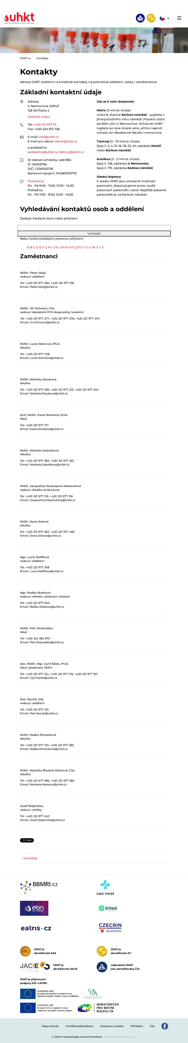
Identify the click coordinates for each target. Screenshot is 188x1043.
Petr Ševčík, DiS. (32, 699)
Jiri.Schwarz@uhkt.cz (45, 322)
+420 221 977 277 (37, 318)
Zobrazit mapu (39, 117)
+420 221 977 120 (37, 709)
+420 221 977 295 (37, 389)
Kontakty (43, 58)
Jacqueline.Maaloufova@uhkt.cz (52, 500)
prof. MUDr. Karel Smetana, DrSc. (44, 415)
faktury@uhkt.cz (71, 152)
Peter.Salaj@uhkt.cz (44, 286)
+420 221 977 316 (61, 496)
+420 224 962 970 (38, 638)
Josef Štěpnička (31, 806)
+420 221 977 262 (62, 460)
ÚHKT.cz (25, 58)
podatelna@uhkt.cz (42, 152)
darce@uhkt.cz (66, 141)
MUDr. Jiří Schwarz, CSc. (37, 308)
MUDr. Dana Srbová (34, 521)
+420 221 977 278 (62, 318)
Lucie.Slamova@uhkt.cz (46, 358)
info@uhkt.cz (49, 137)
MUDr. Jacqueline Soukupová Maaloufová (50, 486)
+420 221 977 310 (37, 745)
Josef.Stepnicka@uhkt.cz (47, 820)
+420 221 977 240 (38, 816)
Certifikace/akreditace (79, 1026)
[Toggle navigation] (179, 18)
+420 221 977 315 (37, 496)
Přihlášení (136, 1026)
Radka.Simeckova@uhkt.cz (49, 749)
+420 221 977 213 (61, 389)
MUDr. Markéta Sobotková (39, 450)
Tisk (152, 1026)
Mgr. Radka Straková (35, 592)
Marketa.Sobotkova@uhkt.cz (50, 464)
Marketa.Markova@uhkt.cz (48, 784)
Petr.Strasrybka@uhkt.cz (47, 642)
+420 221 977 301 (86, 674)
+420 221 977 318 (62, 283)
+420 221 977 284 (37, 283)
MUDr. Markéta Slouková (38, 379)
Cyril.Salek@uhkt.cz (43, 677)
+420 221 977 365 (37, 460)
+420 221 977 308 (37, 567)
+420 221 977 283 (62, 745)
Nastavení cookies (111, 1026)
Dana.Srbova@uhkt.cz (45, 535)
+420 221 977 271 (37, 425)
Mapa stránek (50, 1026)
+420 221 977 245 (86, 389)
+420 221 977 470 (88, 318)
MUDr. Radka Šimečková (38, 734)
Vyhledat (94, 233)
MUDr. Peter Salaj (33, 272)
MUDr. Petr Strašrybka (36, 628)
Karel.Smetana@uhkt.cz (46, 429)
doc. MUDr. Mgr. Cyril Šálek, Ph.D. (44, 663)
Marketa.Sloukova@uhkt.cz (49, 393)
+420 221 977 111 (44, 124)
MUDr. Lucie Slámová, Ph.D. (40, 343)
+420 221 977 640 (38, 603)
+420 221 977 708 (38, 354)
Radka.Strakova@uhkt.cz (47, 606)
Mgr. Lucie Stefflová (34, 557)
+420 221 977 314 (37, 674)
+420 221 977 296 (37, 780)
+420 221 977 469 (62, 531)
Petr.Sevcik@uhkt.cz (44, 713)
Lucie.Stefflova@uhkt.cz (46, 571)
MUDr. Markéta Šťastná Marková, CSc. (47, 770)
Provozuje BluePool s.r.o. (120, 1036)
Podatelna (35, 181)
